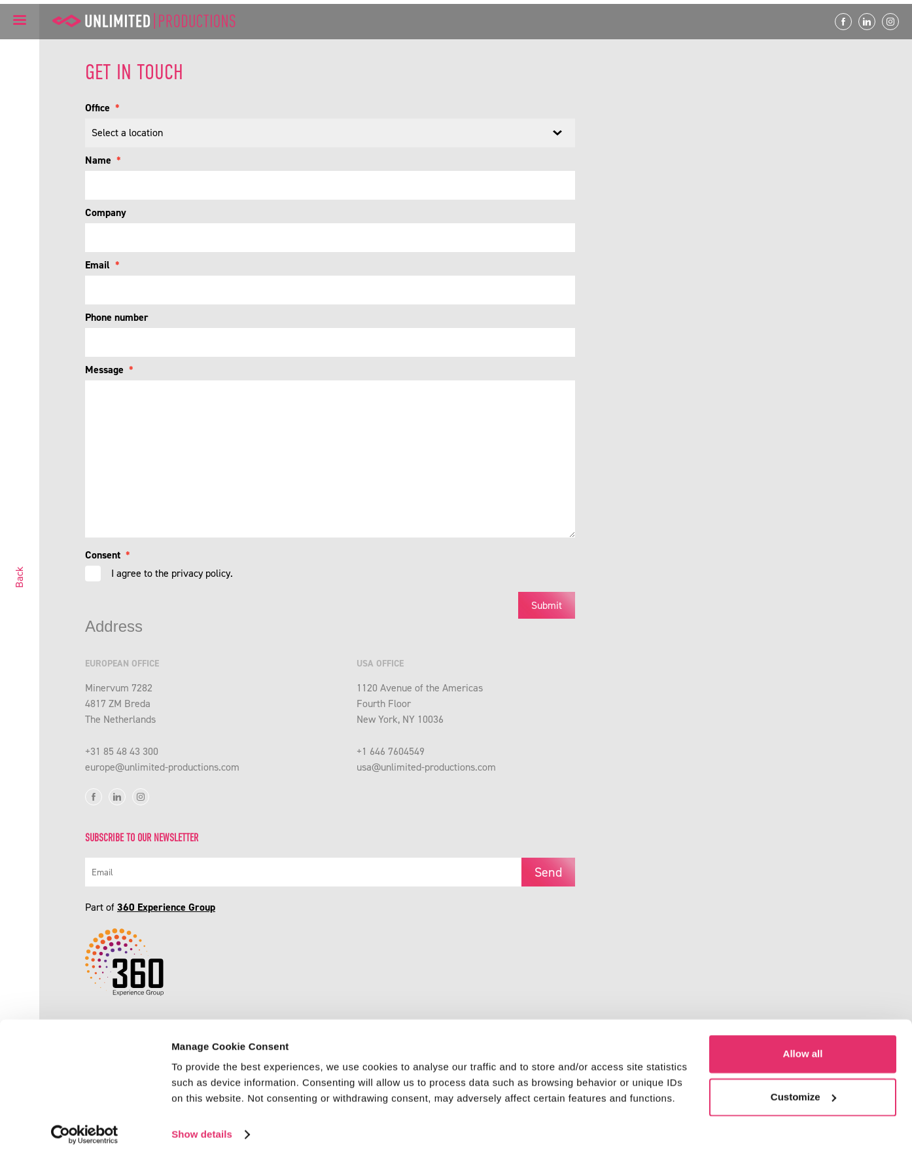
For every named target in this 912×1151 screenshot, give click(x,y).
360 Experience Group (166, 913)
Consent (107, 555)
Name (103, 160)
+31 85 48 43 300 (121, 757)
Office (102, 108)
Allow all (803, 1044)
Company (105, 212)
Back (19, 577)
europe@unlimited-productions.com (162, 773)
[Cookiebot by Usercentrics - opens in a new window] (84, 1125)
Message (109, 369)
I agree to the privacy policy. (172, 573)
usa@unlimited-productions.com (426, 773)
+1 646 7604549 (391, 757)
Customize (803, 1087)
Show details (201, 1125)
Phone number (117, 317)
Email (102, 265)
